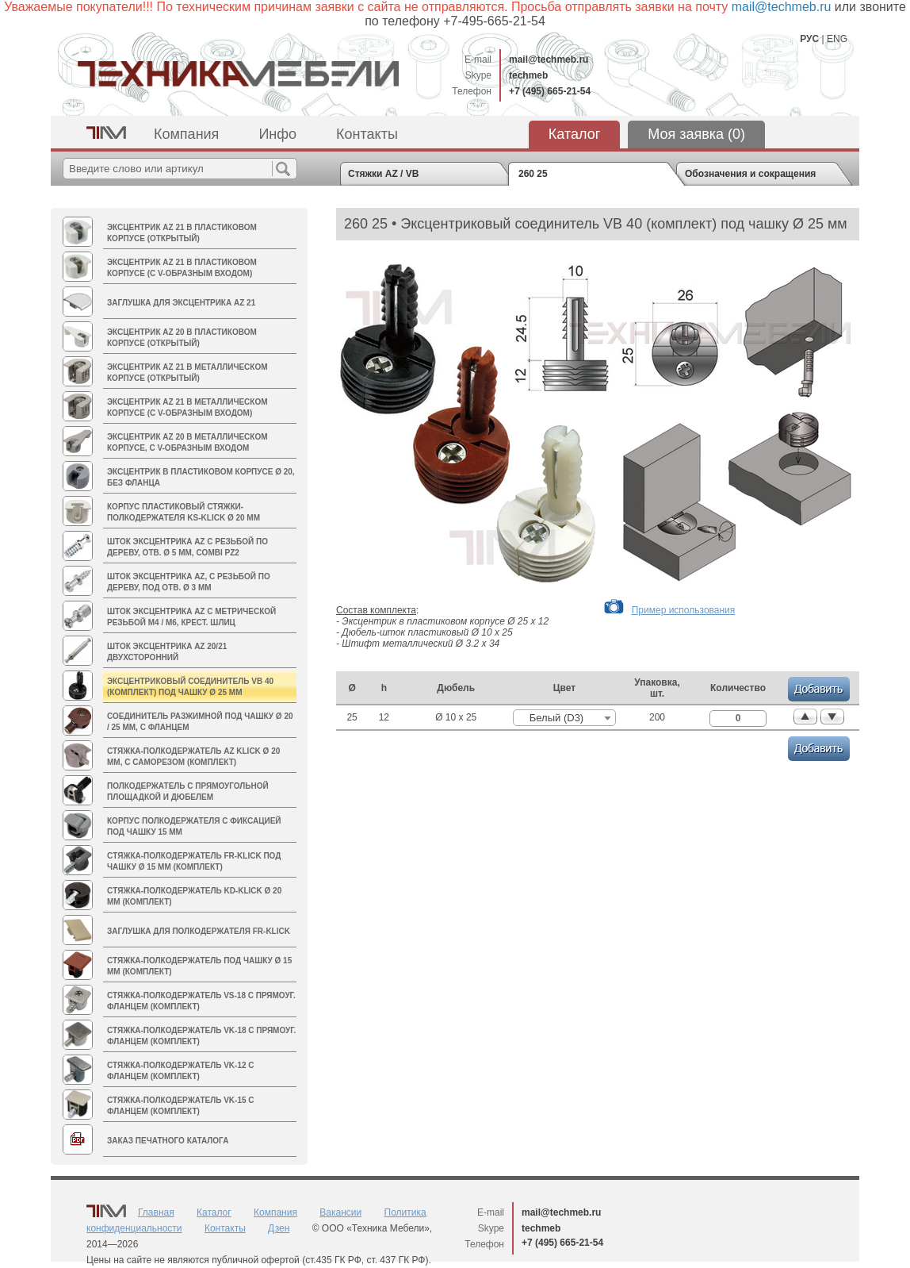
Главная (156, 1212)
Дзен (278, 1228)
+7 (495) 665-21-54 (550, 91)
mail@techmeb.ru (548, 59)
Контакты (367, 134)
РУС (809, 38)
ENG (837, 38)
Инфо (277, 134)
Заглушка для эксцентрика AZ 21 (181, 302)
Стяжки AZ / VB (383, 173)
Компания (186, 134)
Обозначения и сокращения (750, 173)
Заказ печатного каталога (167, 1140)
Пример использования (684, 610)
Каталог (574, 134)
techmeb (528, 75)
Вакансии (340, 1212)
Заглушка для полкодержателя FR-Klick (198, 931)
